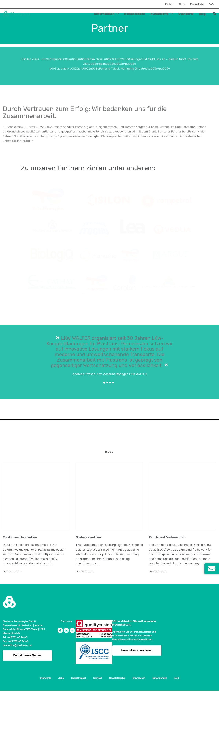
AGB (176, 738)
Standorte (186, 13)
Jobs (182, 4)
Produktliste (196, 4)
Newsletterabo (117, 738)
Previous (7, 476)
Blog (202, 13)
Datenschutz (159, 738)
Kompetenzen (134, 13)
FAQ (211, 4)
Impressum (138, 738)
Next (211, 476)
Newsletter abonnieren (136, 710)
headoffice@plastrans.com (17, 706)
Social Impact (78, 738)
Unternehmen (104, 13)
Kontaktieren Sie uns (27, 715)
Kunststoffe (159, 13)
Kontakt (169, 4)
